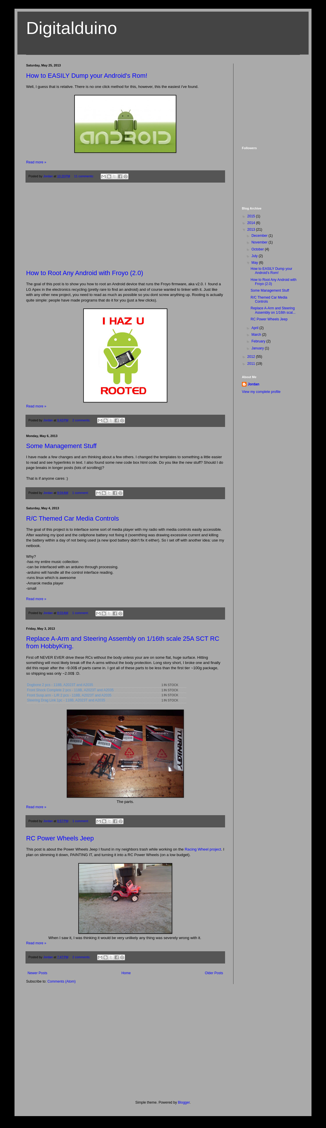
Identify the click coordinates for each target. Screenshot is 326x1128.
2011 (251, 364)
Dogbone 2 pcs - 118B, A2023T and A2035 (60, 685)
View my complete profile (261, 392)
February (258, 341)
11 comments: (84, 176)
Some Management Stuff (61, 446)
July (255, 256)
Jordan (253, 384)
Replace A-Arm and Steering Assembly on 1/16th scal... (273, 310)
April (255, 328)
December (260, 236)
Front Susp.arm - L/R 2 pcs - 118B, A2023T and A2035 (69, 695)
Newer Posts (37, 973)
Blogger (184, 1102)
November (260, 242)
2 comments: (82, 420)
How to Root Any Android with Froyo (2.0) (84, 273)
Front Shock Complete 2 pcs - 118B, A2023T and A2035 (70, 690)
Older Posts (214, 973)
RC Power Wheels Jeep (60, 838)
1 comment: (80, 492)
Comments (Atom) (61, 981)
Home (126, 973)
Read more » (36, 162)
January (258, 348)
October (258, 249)
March (256, 335)
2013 (251, 230)
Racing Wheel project (203, 849)
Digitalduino (71, 28)
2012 (251, 357)
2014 (251, 223)
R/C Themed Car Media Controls (72, 518)
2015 (251, 216)
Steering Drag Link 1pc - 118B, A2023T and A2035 (66, 700)
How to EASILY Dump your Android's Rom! (86, 75)
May (255, 263)
